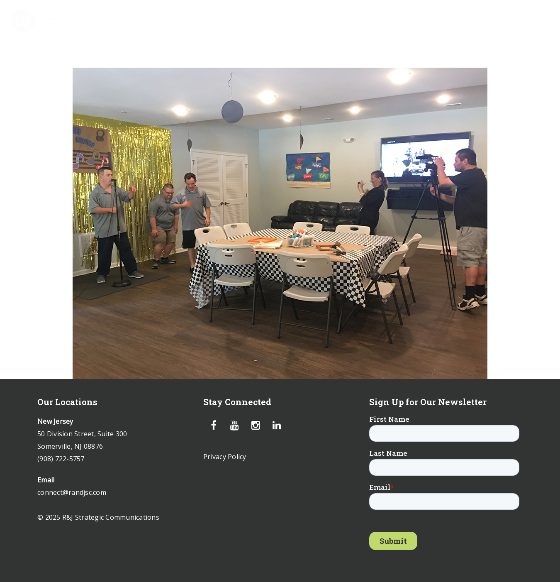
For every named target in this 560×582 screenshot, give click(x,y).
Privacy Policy (224, 456)
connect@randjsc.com (71, 492)
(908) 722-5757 (61, 458)
